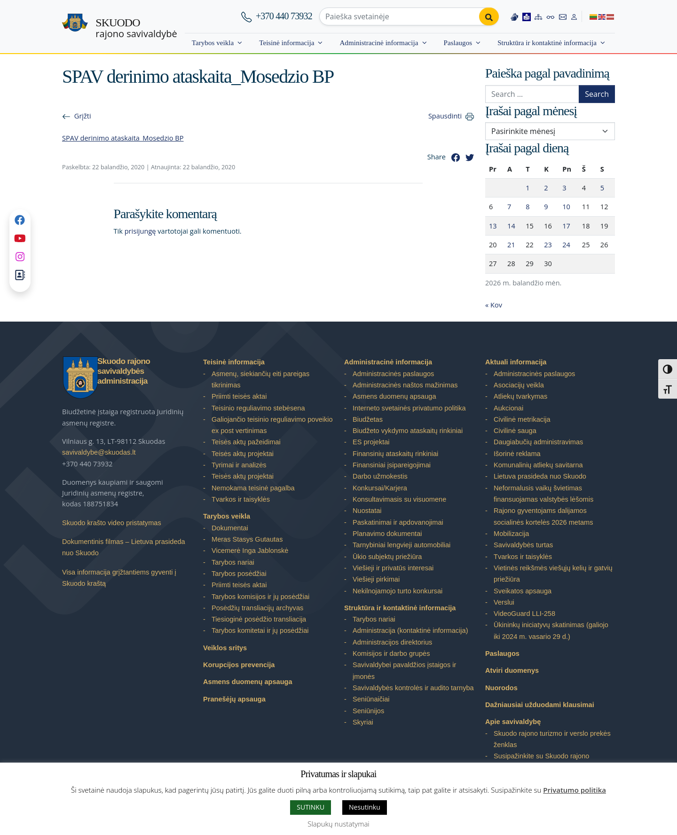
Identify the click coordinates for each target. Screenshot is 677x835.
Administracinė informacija (378, 43)
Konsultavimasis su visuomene (399, 499)
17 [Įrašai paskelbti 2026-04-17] (566, 225)
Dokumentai (230, 528)
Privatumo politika (574, 790)
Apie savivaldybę (513, 721)
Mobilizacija (511, 533)
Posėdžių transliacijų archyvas (257, 608)
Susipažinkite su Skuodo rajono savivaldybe (541, 761)
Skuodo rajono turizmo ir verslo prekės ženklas (552, 739)
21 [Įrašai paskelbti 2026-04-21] (511, 244)
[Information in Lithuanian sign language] (514, 16)
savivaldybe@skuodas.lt (99, 452)
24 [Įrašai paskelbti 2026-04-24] (566, 244)
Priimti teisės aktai (239, 396)
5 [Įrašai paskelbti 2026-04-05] (602, 187)
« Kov (493, 304)
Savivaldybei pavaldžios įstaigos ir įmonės (404, 670)
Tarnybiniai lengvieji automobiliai (401, 545)
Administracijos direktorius (392, 642)
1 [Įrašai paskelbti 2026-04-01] (527, 187)
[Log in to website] (574, 16)
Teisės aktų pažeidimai (246, 442)
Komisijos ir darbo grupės (391, 653)
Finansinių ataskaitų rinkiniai (395, 453)
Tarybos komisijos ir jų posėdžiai (260, 596)
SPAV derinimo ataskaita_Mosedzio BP (123, 137)
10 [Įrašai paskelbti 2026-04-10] (566, 206)
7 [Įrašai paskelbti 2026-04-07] (509, 206)
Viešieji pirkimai (376, 579)
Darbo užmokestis (380, 476)
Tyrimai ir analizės (239, 465)
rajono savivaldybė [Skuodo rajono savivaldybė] (136, 28)
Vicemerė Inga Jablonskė (250, 550)
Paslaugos (458, 43)
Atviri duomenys (512, 670)
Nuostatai (367, 510)
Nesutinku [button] (364, 807)
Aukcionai (508, 408)
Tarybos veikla (213, 43)
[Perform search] (489, 16)
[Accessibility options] (550, 16)
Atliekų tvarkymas (520, 396)
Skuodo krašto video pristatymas (111, 523)
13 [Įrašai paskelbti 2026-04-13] (493, 225)
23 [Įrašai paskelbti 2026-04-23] (548, 244)
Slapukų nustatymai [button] (338, 823)
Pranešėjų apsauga (234, 699)
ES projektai (371, 442)
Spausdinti (445, 115)
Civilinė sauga (515, 430)
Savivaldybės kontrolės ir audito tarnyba (413, 688)
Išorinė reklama (517, 453)
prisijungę (140, 231)
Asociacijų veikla (519, 385)
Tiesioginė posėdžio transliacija (259, 619)
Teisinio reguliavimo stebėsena (258, 408)
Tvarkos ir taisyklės (241, 499)
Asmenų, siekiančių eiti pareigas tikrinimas (260, 379)
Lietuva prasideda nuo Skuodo (540, 476)
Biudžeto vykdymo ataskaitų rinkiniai (408, 430)
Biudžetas (368, 419)
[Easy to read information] (526, 16)
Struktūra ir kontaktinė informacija (547, 43)
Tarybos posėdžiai (239, 573)
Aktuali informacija (515, 362)
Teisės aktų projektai (243, 453)
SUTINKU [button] (310, 807)
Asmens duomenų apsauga (247, 681)
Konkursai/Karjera (380, 488)
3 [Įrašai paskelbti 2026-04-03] (564, 187)
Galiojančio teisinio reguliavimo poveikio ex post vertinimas (272, 425)
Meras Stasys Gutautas (247, 539)
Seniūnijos (368, 711)
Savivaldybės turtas (523, 545)
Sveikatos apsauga (522, 591)
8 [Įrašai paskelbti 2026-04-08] (527, 206)
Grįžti (82, 115)
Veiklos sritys (225, 648)
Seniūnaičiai (371, 699)
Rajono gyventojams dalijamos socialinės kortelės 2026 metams (543, 516)
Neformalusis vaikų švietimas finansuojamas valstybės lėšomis (543, 493)
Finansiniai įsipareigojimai (392, 465)
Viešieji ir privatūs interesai (393, 568)
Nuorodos (501, 688)
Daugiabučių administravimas (538, 442)
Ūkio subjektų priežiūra (387, 556)
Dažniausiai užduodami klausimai (539, 705)
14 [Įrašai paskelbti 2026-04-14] (511, 225)
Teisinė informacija (286, 43)
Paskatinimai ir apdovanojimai (398, 522)
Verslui (504, 602)
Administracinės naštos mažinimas (405, 385)
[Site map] (538, 16)
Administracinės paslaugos (393, 374)
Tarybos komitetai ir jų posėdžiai (260, 630)
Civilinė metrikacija (522, 419)
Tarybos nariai (233, 562)
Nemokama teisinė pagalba (253, 488)
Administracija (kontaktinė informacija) (410, 630)
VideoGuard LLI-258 (524, 613)
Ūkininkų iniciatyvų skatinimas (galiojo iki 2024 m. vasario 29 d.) (551, 630)
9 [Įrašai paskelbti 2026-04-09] (546, 206)
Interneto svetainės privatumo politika (409, 408)
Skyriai (363, 722)
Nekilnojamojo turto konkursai (397, 591)
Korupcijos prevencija (239, 665)
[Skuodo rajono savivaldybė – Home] (75, 27)
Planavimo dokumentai (387, 533)
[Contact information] (563, 16)
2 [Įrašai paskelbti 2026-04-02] (546, 187)
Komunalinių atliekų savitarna (538, 465)
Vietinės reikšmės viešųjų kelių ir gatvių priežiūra (553, 573)
